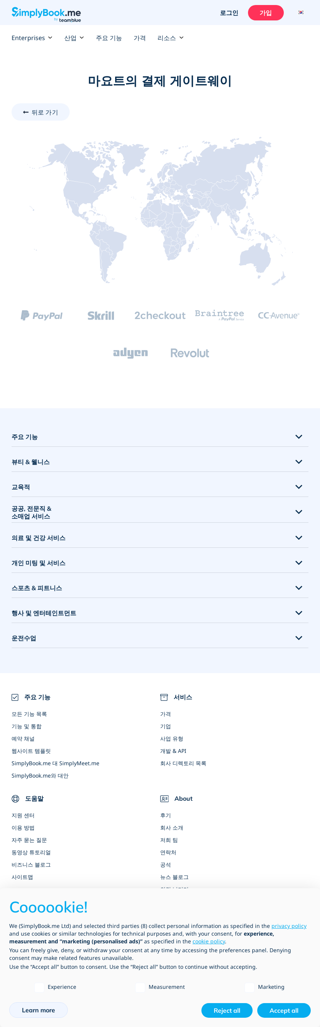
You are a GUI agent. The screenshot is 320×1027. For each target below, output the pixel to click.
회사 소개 (171, 827)
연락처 (168, 852)
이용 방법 (23, 827)
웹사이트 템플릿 (31, 750)
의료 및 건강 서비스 (38, 538)
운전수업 (24, 638)
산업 (74, 38)
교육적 (21, 487)
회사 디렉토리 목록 (183, 763)
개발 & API (173, 750)
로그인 (228, 13)
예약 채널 (23, 738)
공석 (165, 864)
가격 (140, 38)
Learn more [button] (38, 1010)
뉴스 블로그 (174, 877)
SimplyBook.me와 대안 (40, 775)
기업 (165, 726)
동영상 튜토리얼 (31, 852)
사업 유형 (171, 738)
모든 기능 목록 (29, 713)
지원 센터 (23, 815)
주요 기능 (109, 38)
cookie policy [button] (209, 941)
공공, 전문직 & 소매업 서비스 (31, 512)
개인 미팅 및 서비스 (38, 563)
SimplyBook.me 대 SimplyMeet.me (55, 763)
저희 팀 (169, 839)
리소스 (170, 38)
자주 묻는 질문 (29, 839)
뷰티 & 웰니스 (31, 462)
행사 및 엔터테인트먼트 (44, 613)
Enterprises (32, 38)
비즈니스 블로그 (31, 864)
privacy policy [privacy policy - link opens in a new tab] (289, 925)
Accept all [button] (284, 1010)
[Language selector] (299, 12)
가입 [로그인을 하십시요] (266, 13)
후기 (165, 815)
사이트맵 (22, 877)
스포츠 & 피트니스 (37, 588)
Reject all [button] (227, 1010)
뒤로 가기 (45, 112)
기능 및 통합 (27, 726)
